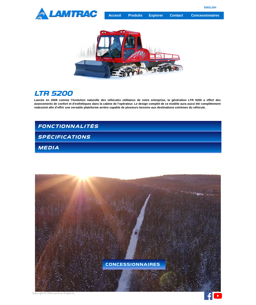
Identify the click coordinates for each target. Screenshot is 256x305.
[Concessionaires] (205, 15)
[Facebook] (208, 296)
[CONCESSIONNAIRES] (134, 264)
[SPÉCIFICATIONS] (128, 137)
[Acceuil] (115, 15)
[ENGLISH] (210, 7)
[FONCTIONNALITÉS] (128, 126)
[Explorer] (156, 15)
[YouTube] (218, 296)
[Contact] (176, 15)
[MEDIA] (128, 147)
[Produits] (135, 15)
